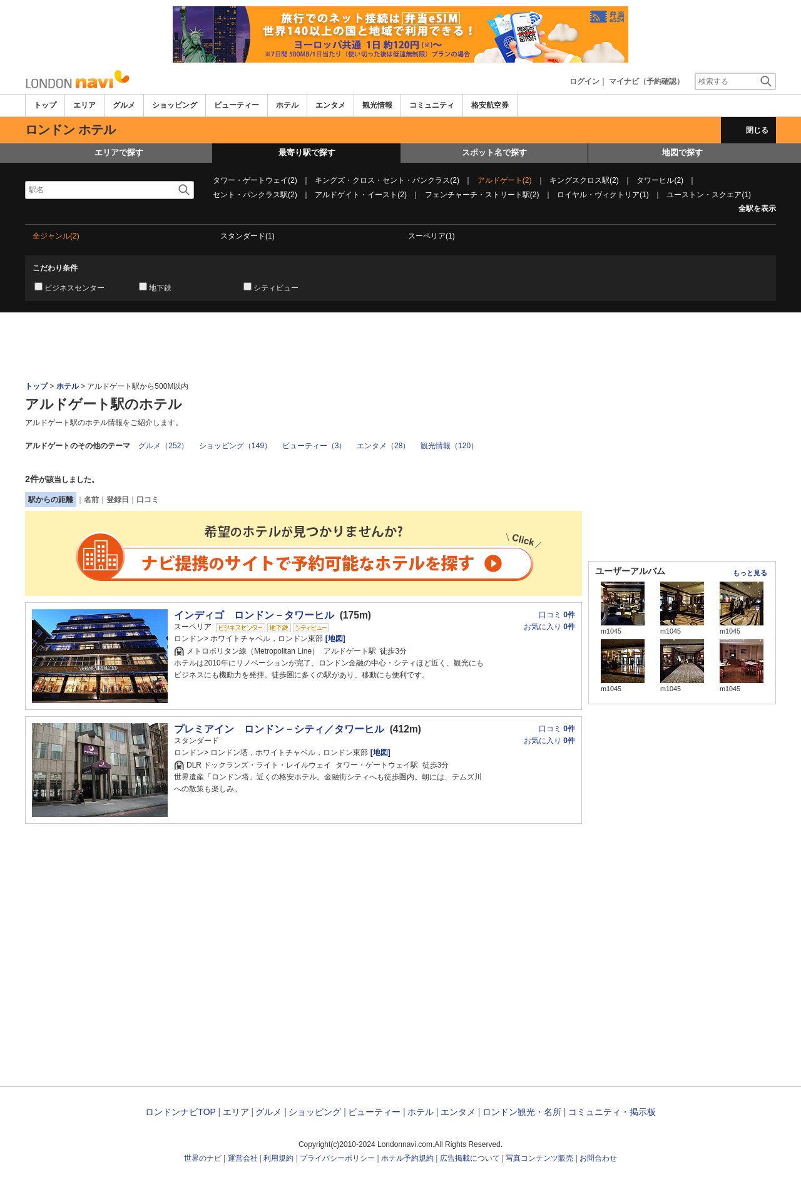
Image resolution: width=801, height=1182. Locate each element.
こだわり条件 (55, 268)
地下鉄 (160, 288)
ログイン (584, 81)
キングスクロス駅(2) (584, 180)
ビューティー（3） (314, 445)
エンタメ (330, 105)
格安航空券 (490, 105)
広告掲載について (470, 1158)
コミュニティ (431, 105)
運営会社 (243, 1158)
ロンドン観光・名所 (521, 1112)
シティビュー (275, 288)
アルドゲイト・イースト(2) (361, 194)
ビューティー (236, 105)
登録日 (117, 499)
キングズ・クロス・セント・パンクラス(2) (387, 180)
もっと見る (750, 573)
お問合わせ (598, 1158)
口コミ (147, 499)
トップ (45, 105)
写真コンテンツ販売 (539, 1158)
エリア (84, 105)
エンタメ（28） (383, 445)
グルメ (124, 105)
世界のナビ (203, 1158)
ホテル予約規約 (407, 1158)
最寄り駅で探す (306, 152)
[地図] (334, 638)
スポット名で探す (494, 152)
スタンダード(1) (247, 236)
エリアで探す (118, 152)
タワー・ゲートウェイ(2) (255, 180)
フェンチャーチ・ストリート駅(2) (482, 194)
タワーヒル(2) (659, 180)
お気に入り (549, 626)
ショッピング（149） (235, 445)
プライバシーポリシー (337, 1158)
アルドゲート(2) (504, 180)
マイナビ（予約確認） (646, 81)
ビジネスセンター (74, 288)
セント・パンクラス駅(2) (255, 194)
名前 (91, 499)
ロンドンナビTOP (180, 1112)
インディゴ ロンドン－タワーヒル (254, 615)
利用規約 (278, 1158)
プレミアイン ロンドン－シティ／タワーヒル (279, 729)
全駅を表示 (757, 208)
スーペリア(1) (431, 236)
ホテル (287, 105)
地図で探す (682, 152)
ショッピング (174, 105)
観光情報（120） (449, 445)
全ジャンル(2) (56, 236)
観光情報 (377, 105)
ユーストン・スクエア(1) (708, 194)
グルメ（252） (163, 445)
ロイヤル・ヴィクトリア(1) (603, 194)
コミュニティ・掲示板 (612, 1112)
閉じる (757, 130)
